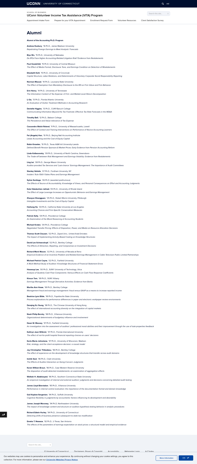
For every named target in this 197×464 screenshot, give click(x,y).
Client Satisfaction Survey (152, 20)
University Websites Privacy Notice (62, 459)
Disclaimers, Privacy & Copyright (88, 451)
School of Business (36, 12)
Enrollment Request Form (101, 20)
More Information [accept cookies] (166, 458)
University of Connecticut (57, 451)
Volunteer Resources (127, 20)
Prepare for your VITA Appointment (69, 20)
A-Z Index (149, 451)
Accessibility (113, 451)
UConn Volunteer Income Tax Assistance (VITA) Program (65, 15)
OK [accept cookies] (186, 458)
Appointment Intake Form (38, 20)
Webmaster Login (132, 451)
